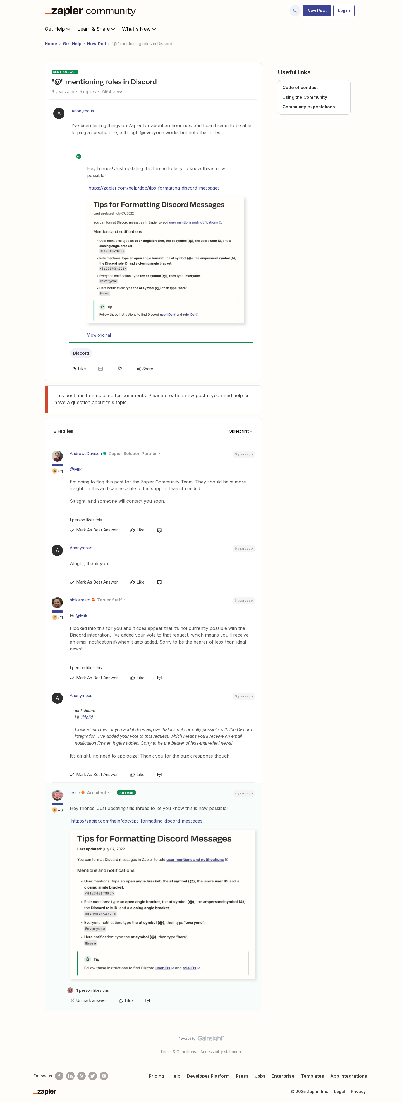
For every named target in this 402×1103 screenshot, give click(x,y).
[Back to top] (390, 1043)
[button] (317, 10)
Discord (81, 353)
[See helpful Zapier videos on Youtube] (104, 1076)
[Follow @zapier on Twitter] (92, 1076)
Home (51, 43)
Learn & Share (96, 28)
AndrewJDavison (86, 453)
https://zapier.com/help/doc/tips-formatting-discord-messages (154, 188)
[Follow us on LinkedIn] (70, 1076)
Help (175, 1076)
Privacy (358, 1091)
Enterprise (283, 1076)
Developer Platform (208, 1076)
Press (242, 1076)
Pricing (156, 1076)
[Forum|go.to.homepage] (91, 10)
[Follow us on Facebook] (59, 1076)
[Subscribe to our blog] (81, 1076)
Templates (312, 1076)
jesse (75, 792)
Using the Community (305, 97)
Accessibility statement (221, 1051)
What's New (139, 28)
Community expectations (309, 106)
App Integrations (348, 1076)
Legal (339, 1091)
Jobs (260, 1076)
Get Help (58, 28)
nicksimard (80, 600)
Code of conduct (300, 87)
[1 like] (84, 520)
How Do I (96, 43)
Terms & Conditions (178, 1051)
